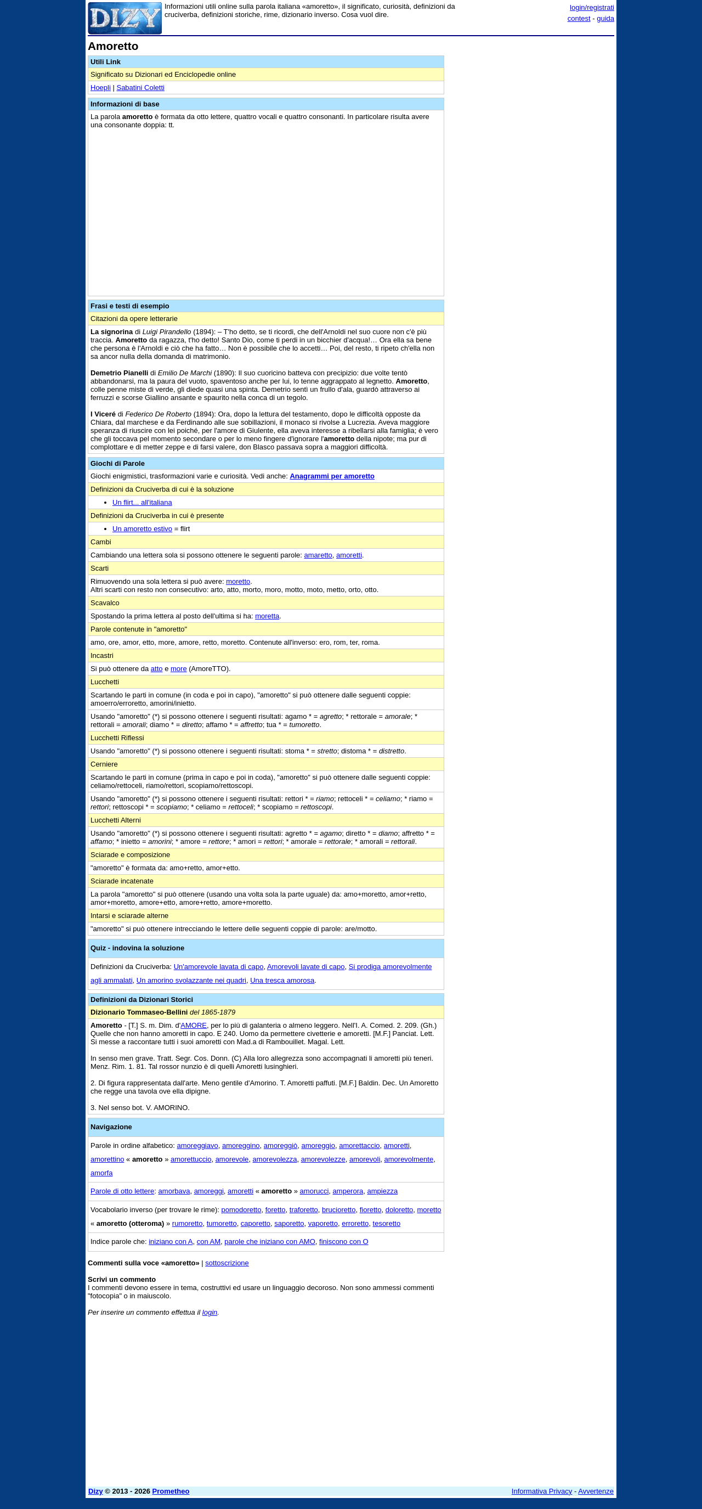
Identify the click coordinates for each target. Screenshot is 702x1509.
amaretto (318, 555)
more (179, 669)
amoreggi (209, 1191)
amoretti (349, 555)
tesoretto (387, 1223)
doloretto (400, 1210)
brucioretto (338, 1210)
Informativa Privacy (542, 1491)
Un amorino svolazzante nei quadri (191, 980)
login (209, 1312)
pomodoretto (241, 1210)
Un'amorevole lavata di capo (219, 966)
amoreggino (241, 1145)
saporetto (289, 1223)
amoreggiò (280, 1145)
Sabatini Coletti (140, 87)
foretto (275, 1210)
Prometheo (171, 1491)
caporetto (255, 1223)
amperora (348, 1191)
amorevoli (364, 1159)
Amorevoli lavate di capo (306, 966)
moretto (238, 581)
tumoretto (222, 1223)
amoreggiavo (197, 1145)
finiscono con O (344, 1241)
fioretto (371, 1210)
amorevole (232, 1159)
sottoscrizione (226, 1263)
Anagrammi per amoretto (332, 476)
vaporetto (323, 1223)
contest (579, 18)
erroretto (355, 1223)
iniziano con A (171, 1241)
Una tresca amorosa (282, 980)
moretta (267, 616)
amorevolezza (275, 1159)
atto (157, 669)
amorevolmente (409, 1159)
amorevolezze (323, 1159)
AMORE (193, 1025)
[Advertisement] (532, 204)
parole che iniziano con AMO (269, 1241)
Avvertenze (596, 1491)
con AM (208, 1241)
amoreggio (318, 1145)
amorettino (107, 1159)
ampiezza (382, 1191)
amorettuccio (191, 1159)
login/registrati (592, 7)
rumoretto (187, 1223)
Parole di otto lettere (122, 1191)
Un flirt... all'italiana (142, 502)
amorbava (174, 1191)
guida (605, 18)
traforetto (304, 1210)
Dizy (95, 1491)
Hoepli (100, 87)
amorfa (101, 1173)
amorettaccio (359, 1145)
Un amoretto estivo (142, 529)
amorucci (314, 1191)
